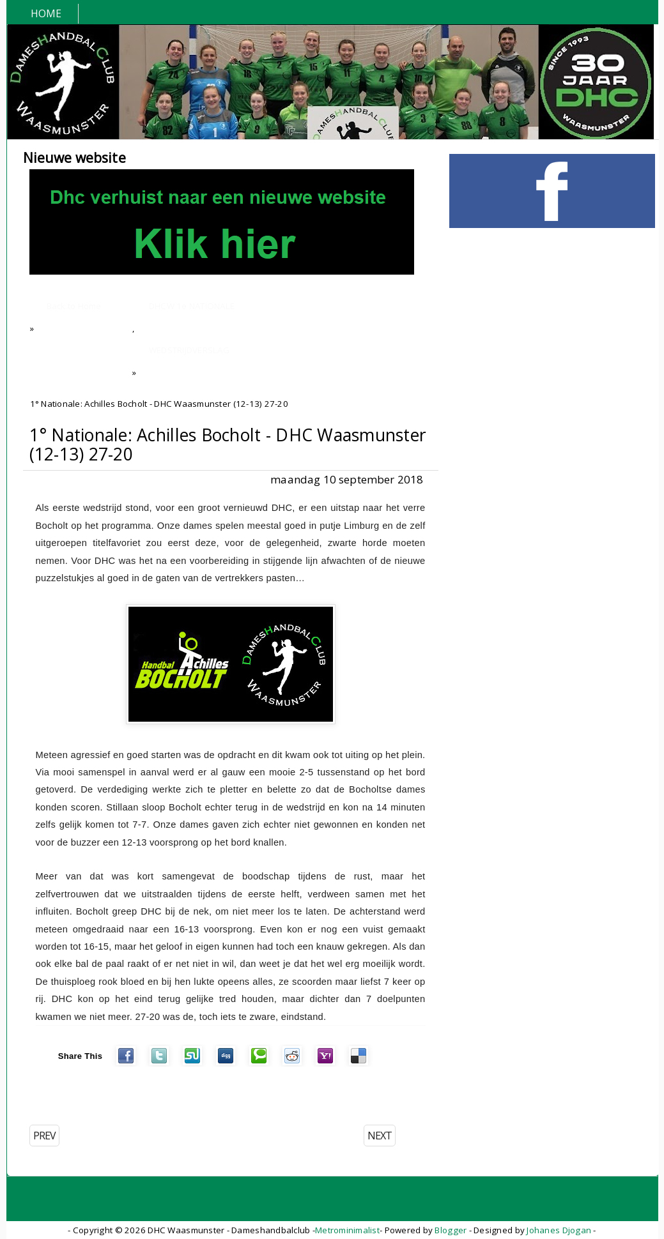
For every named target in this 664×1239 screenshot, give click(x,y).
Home (46, 13)
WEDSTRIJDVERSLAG (189, 350)
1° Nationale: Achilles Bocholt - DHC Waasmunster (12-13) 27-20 (228, 444)
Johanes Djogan (559, 1230)
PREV (44, 1136)
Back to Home (74, 306)
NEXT (379, 1136)
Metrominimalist (347, 1230)
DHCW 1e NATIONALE (192, 306)
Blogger (451, 1230)
